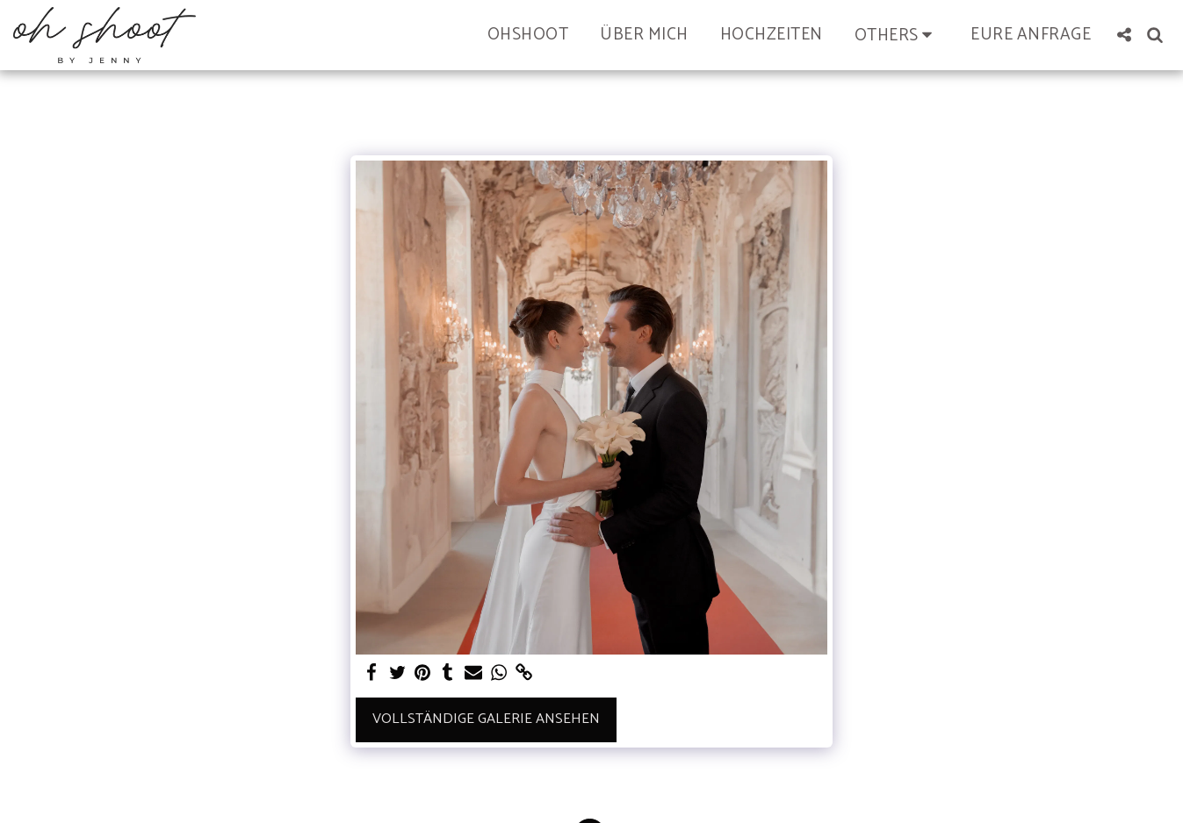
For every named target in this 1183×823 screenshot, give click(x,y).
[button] (897, 35)
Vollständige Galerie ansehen (486, 719)
